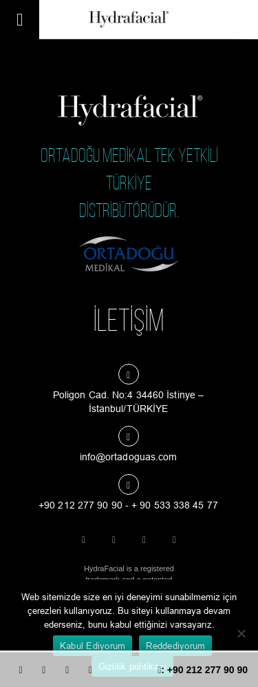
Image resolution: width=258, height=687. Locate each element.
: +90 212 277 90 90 (203, 669)
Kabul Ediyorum (93, 645)
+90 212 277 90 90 (80, 505)
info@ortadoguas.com (129, 456)
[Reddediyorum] (241, 633)
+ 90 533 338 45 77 (174, 505)
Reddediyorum (175, 645)
